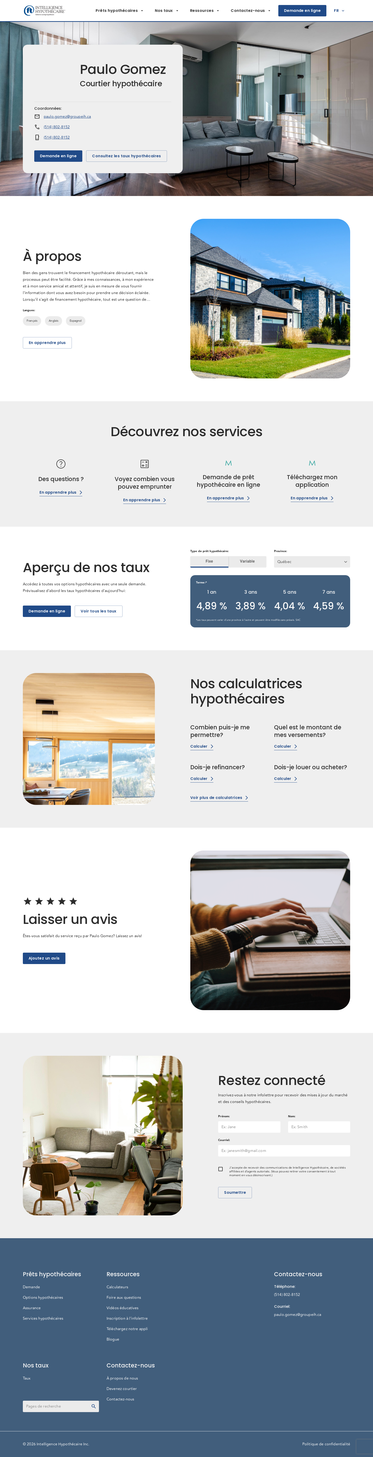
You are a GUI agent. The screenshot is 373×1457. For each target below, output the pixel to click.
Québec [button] (284, 562)
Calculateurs (117, 1287)
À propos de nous (122, 1378)
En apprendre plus (47, 342)
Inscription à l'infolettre (127, 1318)
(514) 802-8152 (57, 127)
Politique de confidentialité (326, 1444)
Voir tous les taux (98, 611)
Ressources (204, 10)
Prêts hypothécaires (119, 10)
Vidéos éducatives (123, 1308)
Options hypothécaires (43, 1297)
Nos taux (166, 10)
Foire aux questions (124, 1297)
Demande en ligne (302, 10)
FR (339, 10)
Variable (247, 561)
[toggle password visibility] (93, 1406)
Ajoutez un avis (44, 958)
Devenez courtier (122, 1389)
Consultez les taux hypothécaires (126, 156)
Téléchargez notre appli (127, 1329)
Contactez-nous (250, 10)
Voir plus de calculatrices (219, 797)
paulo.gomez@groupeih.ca (67, 116)
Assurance (32, 1308)
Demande (31, 1287)
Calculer (201, 746)
